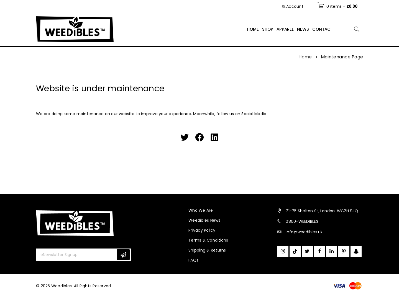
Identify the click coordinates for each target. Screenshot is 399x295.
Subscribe (123, 255)
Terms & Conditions (208, 240)
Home (305, 57)
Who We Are (200, 210)
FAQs (193, 260)
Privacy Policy (202, 230)
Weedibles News (204, 220)
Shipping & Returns (207, 250)
